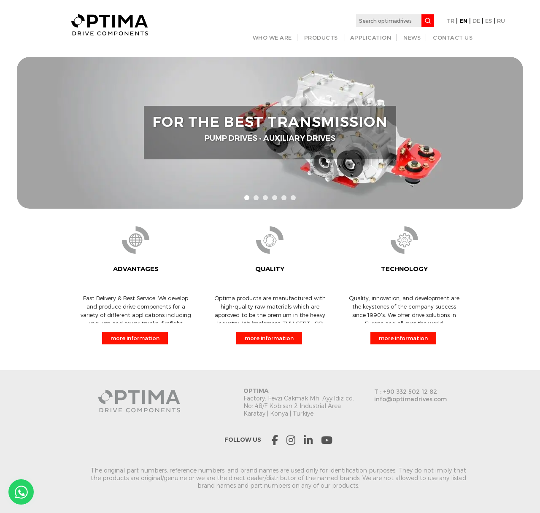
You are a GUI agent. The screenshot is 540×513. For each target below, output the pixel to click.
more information (135, 338)
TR (450, 20)
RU (501, 20)
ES (488, 20)
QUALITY (269, 269)
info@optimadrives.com (410, 399)
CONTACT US (452, 37)
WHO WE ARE (272, 37)
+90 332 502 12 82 (410, 391)
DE (476, 20)
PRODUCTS (321, 37)
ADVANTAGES (136, 269)
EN (463, 20)
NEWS (412, 37)
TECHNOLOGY (404, 269)
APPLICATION (371, 37)
